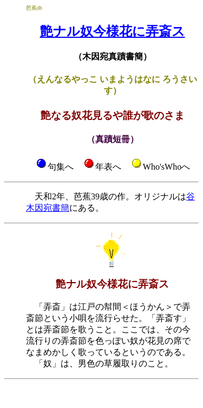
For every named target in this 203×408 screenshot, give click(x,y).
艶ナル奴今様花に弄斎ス (112, 31)
